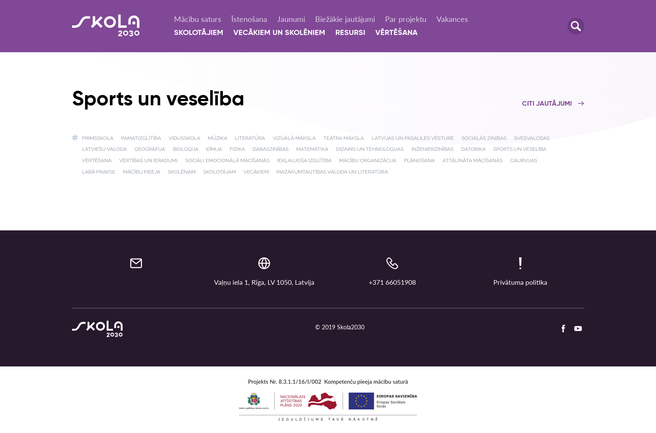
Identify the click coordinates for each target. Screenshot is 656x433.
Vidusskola (185, 138)
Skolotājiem (198, 33)
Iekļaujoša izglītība (304, 160)
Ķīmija (214, 149)
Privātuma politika (520, 282)
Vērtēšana (396, 33)
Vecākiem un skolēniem (279, 33)
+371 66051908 (392, 282)
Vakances (452, 19)
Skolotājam (219, 172)
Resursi (350, 33)
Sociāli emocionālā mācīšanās (227, 160)
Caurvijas (524, 160)
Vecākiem (256, 172)
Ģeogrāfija (149, 149)
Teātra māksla (344, 138)
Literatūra (250, 138)
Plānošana (419, 160)
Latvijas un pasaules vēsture (413, 138)
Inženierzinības (432, 149)
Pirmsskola (98, 138)
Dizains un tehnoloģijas (370, 149)
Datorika (473, 149)
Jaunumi (291, 19)
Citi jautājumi (553, 104)
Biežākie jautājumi (345, 19)
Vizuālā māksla (294, 138)
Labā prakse (98, 172)
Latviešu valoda (104, 149)
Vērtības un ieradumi (148, 160)
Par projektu (405, 19)
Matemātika (312, 149)
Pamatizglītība (141, 138)
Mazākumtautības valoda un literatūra (332, 172)
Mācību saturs (197, 19)
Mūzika (217, 138)
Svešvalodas (531, 138)
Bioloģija (185, 149)
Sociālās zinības (483, 138)
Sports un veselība (519, 149)
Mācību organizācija (367, 160)
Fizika (237, 149)
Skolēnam (181, 172)
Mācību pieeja (141, 172)
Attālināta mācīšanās (472, 160)
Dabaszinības (271, 149)
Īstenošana (249, 19)
